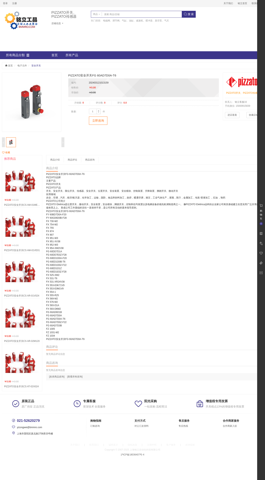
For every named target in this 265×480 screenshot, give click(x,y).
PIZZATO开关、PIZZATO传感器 (64, 14)
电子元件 (22, 65)
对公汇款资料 (141, 426)
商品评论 (72, 159)
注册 (14, 3)
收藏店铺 (253, 115)
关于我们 (228, 3)
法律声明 (151, 444)
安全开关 (36, 65)
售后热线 (183, 426)
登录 (5, 3)
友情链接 (190, 444)
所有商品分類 (17, 55)
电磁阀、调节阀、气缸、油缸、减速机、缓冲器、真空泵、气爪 (136, 20)
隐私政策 (132, 444)
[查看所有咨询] (75, 376)
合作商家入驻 (230, 426)
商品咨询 (90, 159)
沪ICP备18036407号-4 (132, 454)
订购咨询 (95, 426)
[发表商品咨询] (57, 376)
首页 (54, 55)
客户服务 (171, 444)
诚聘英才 (113, 444)
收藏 (6, 152)
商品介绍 (55, 159)
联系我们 (256, 3)
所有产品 (72, 55)
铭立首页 (242, 3)
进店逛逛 (232, 115)
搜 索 (189, 14)
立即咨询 (98, 120)
